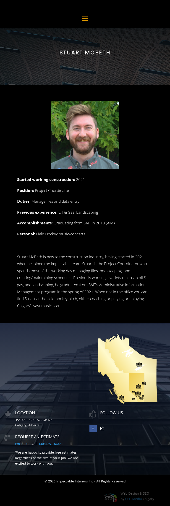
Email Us (21, 443)
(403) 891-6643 (50, 443)
